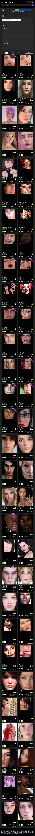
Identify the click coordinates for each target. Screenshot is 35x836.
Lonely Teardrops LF (22, 151)
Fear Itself (20, 177)
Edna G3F (20, 480)
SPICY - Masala (21, 506)
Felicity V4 (20, 124)
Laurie (3, 98)
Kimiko (20, 638)
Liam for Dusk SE (5, 480)
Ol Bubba (20, 252)
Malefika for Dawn (5, 638)
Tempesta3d (5, 75)
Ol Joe (3, 252)
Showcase (7, 15)
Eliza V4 (20, 768)
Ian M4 (3, 453)
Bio (22, 11)
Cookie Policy (13, 833)
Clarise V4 (20, 427)
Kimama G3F (21, 532)
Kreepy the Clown (22, 302)
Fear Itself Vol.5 (21, 377)
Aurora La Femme (5, 151)
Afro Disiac (21, 794)
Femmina (4, 664)
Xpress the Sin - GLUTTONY (7, 227)
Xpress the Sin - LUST (23, 202)
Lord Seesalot (4, 585)
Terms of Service (3, 833)
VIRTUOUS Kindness (6, 377)
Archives (11, 15)
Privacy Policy (21, 833)
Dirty (3, 73)
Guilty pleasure (5, 427)
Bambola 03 (4, 532)
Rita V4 (3, 124)
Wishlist (18, 11)
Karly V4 (20, 453)
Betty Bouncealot (22, 559)
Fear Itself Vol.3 (5, 794)
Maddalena (4, 611)
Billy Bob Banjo (21, 352)
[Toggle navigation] (2, 2)
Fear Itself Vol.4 (5, 302)
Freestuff (13, 11)
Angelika (20, 585)
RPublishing (5, 482)
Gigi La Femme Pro (5, 690)
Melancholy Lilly (5, 559)
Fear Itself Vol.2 (5, 202)
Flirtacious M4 (4, 327)
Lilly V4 (3, 506)
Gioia (19, 402)
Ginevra (20, 327)
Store (3, 15)
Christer (3, 352)
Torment (20, 277)
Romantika (20, 73)
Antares (20, 611)
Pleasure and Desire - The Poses (8, 177)
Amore (20, 664)
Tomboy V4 (4, 768)
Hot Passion (4, 277)
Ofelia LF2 (20, 690)
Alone (3, 402)
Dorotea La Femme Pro (23, 98)
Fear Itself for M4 (22, 227)
